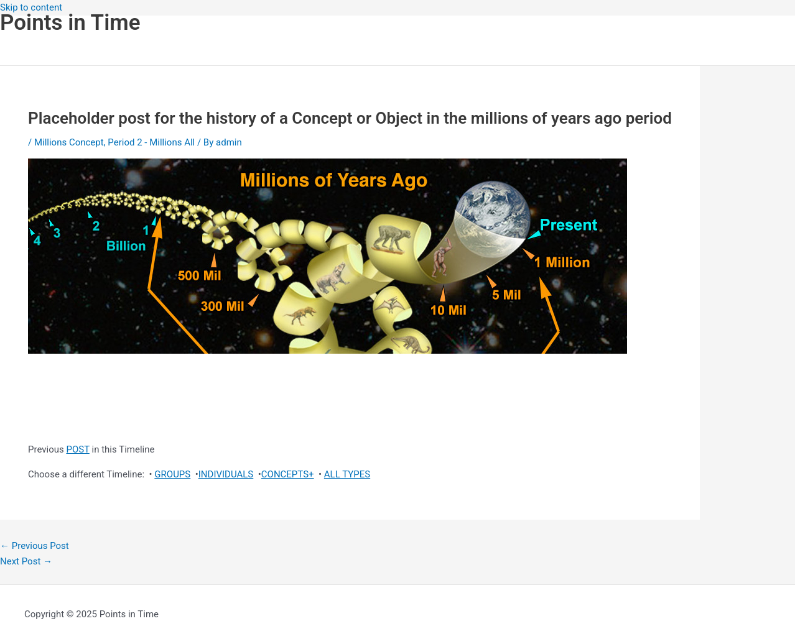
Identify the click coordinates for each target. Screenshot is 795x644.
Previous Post (34, 545)
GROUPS (172, 474)
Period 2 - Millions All (151, 142)
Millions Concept (69, 142)
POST (77, 449)
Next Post (26, 561)
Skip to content (31, 7)
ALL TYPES (347, 474)
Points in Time (70, 22)
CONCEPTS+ (287, 474)
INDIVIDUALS (226, 474)
